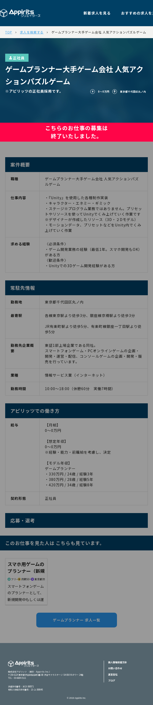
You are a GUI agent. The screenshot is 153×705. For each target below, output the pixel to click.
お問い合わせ (115, 668)
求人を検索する (32, 32)
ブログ (111, 680)
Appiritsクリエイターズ (23, 667)
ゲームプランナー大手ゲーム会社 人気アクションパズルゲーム (98, 32)
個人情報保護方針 (117, 662)
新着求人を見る (97, 13)
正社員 (17, 57)
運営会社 (112, 674)
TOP (8, 32)
